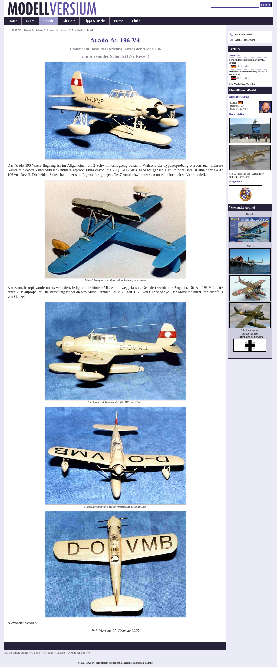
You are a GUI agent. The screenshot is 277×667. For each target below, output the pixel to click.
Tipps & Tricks (94, 21)
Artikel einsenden (245, 39)
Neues (30, 21)
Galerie (48, 21)
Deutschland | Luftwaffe (250, 336)
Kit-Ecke (68, 21)
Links (149, 663)
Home (13, 21)
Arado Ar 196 (250, 333)
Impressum (138, 663)
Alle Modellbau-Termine (242, 84)
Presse (118, 21)
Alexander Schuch (57, 30)
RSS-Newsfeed (243, 34)
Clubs (136, 21)
